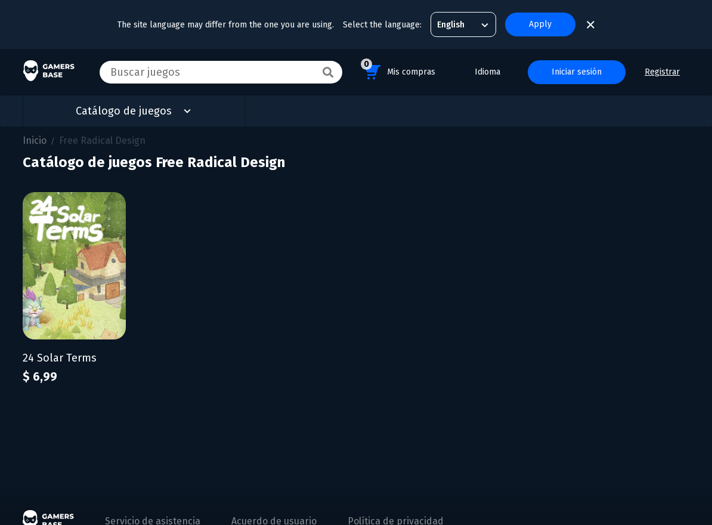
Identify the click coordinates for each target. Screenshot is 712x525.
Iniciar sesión (577, 72)
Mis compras (398, 70)
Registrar (662, 72)
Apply (540, 24)
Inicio (35, 140)
